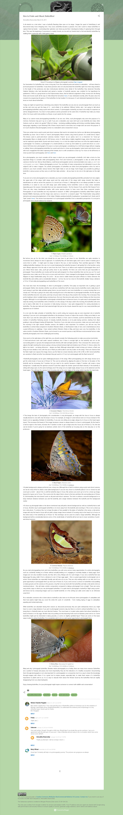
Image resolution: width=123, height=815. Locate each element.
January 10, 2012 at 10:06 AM (45, 727)
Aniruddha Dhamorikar (43, 737)
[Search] (102, 5)
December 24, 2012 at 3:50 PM (47, 749)
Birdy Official (34, 749)
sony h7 (74, 695)
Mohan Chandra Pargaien (38, 703)
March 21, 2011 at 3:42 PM (54, 703)
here (65, 96)
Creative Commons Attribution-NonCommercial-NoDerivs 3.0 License (58, 797)
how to (54, 695)
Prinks (33, 718)
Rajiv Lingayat (78, 82)
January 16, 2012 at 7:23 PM (58, 737)
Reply (33, 714)
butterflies (47, 695)
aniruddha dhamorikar (34, 695)
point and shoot (64, 695)
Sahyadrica (30, 4)
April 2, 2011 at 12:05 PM (41, 718)
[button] (99, 16)
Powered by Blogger (61, 810)
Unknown (33, 727)
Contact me (84, 797)
